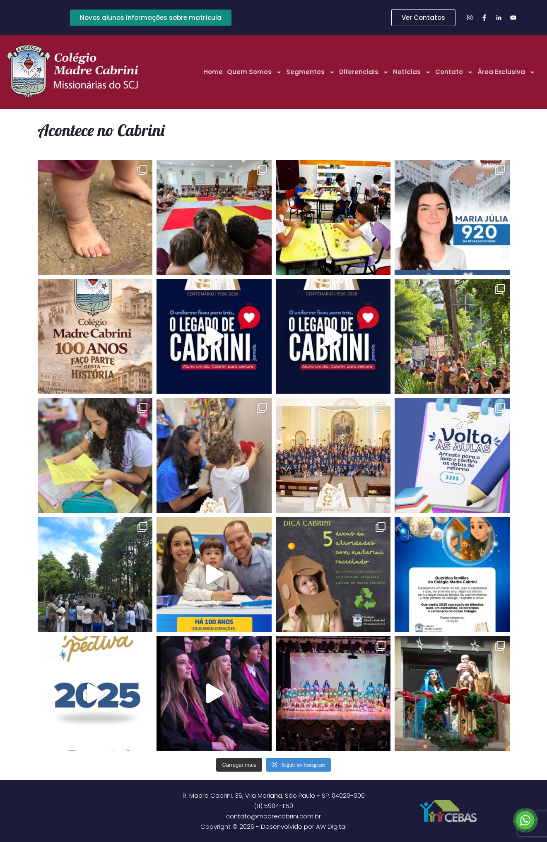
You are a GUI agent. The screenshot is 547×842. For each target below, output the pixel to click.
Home (213, 71)
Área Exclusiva (506, 72)
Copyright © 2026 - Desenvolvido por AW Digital (273, 826)
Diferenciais (364, 72)
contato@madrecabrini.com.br (273, 816)
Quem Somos (254, 72)
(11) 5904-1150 (273, 805)
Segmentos (310, 72)
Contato (454, 72)
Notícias (412, 72)
